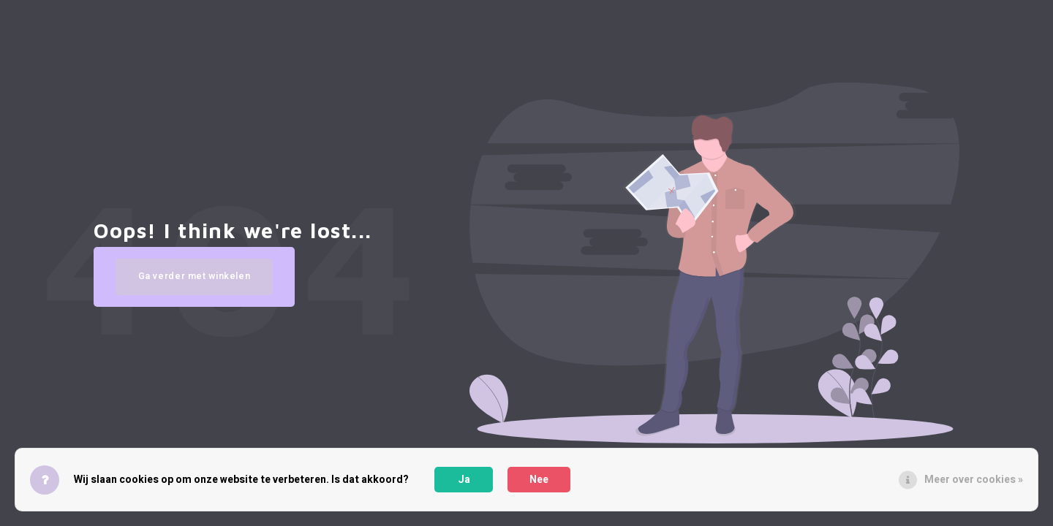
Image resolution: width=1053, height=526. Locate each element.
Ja (464, 479)
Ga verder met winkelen (197, 287)
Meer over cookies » (973, 479)
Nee (538, 479)
